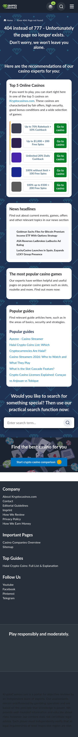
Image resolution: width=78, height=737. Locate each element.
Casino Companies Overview (22, 542)
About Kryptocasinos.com (20, 496)
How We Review (13, 514)
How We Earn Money (17, 523)
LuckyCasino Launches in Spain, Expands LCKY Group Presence (38, 252)
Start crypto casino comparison (39, 462)
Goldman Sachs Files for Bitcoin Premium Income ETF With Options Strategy (38, 233)
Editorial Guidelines (15, 505)
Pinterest (8, 593)
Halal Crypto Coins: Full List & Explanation (30, 565)
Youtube (8, 584)
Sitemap (8, 547)
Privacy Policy (12, 519)
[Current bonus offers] (50, 6)
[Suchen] (67, 422)
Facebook (9, 589)
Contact (8, 501)
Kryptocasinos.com (21, 100)
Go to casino (60, 128)
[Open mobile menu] (71, 6)
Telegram (8, 598)
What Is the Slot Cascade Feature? (31, 368)
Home (10, 20)
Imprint (7, 510)
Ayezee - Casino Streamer (26, 338)
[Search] (61, 6)
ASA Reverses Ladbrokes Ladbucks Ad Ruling (36, 242)
